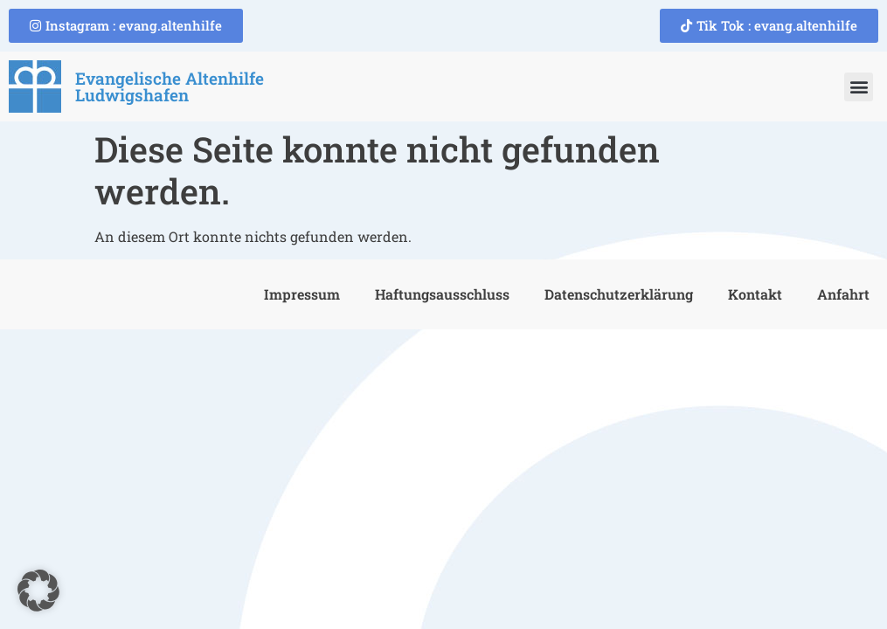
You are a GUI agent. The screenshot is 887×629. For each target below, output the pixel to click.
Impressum (302, 294)
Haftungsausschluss (442, 294)
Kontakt (755, 294)
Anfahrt (843, 294)
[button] (858, 87)
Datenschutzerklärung (618, 294)
